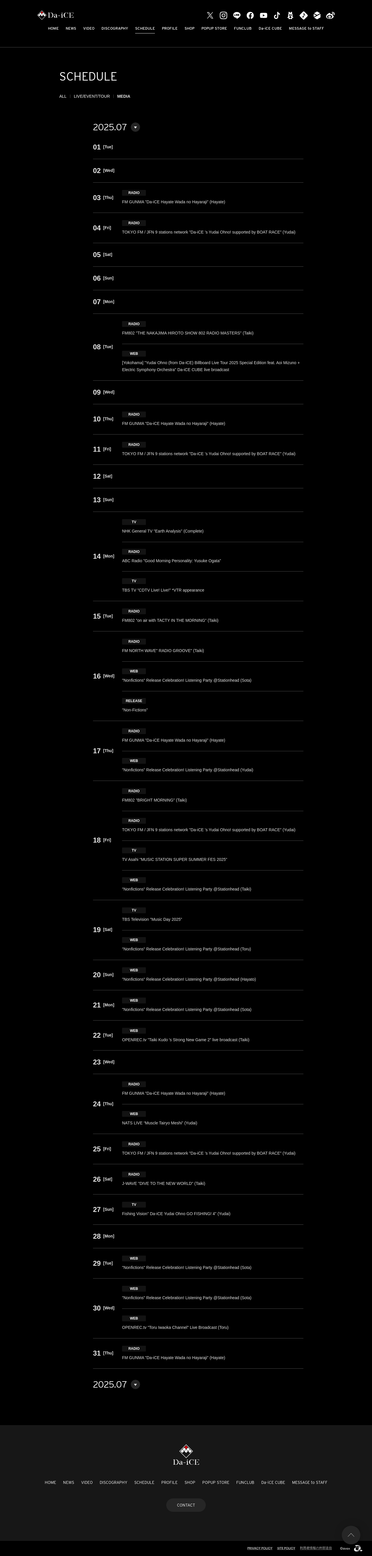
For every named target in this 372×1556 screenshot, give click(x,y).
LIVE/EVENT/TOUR (92, 96)
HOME (53, 28)
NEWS (71, 28)
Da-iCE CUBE (270, 28)
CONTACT (186, 1505)
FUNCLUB (243, 28)
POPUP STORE (214, 28)
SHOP (189, 28)
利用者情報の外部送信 (316, 1548)
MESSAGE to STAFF (306, 28)
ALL (63, 96)
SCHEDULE (145, 28)
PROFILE (170, 28)
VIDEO (88, 28)
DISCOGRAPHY (114, 28)
